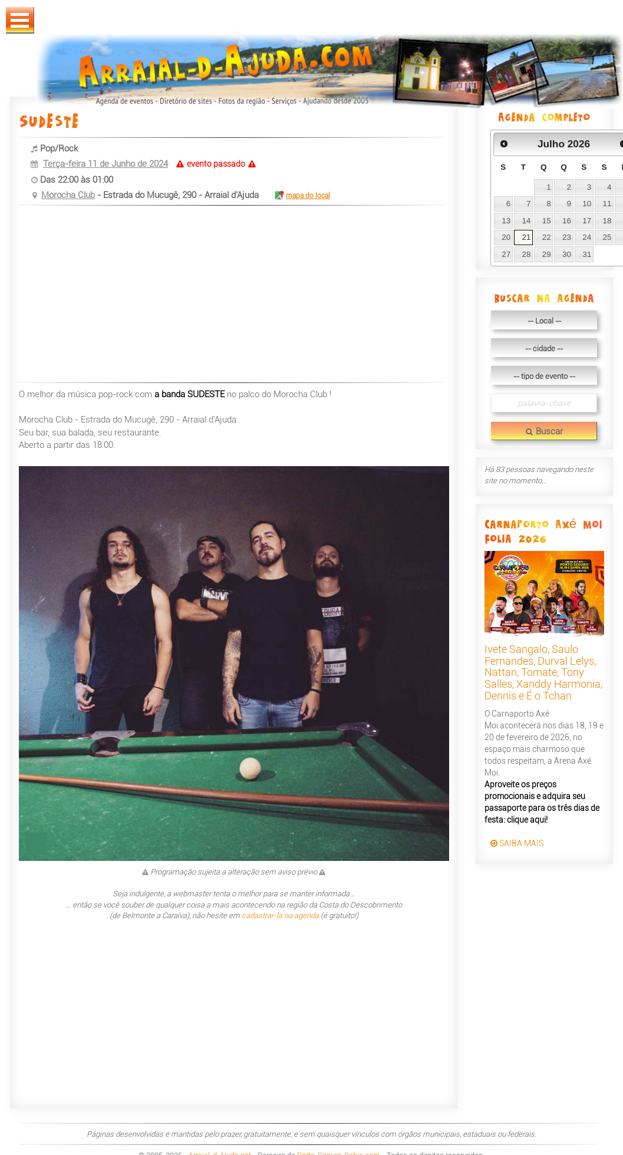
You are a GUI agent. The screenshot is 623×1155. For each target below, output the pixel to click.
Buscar (544, 431)
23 (566, 237)
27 (506, 254)
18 (607, 220)
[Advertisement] (225, 295)
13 (506, 220)
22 (546, 237)
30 (566, 254)
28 (526, 254)
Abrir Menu (20, 20)
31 (586, 254)
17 (586, 220)
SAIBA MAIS (516, 843)
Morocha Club (68, 195)
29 (546, 254)
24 (586, 237)
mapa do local (301, 196)
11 (607, 203)
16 (566, 220)
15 (546, 220)
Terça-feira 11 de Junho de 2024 (105, 164)
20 (506, 237)
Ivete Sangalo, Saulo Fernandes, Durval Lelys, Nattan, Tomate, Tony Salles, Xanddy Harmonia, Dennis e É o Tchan (543, 672)
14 (526, 220)
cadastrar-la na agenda (280, 915)
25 (607, 237)
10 (586, 203)
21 (526, 237)
